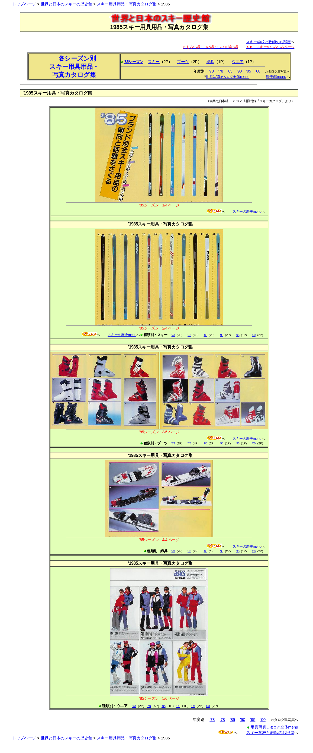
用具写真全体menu (227, 76)
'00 (258, 71)
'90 (239, 71)
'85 (230, 71)
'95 (248, 71)
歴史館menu (276, 76)
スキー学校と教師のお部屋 (268, 42)
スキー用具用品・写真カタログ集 (126, 4)
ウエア (238, 61)
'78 (220, 71)
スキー (154, 61)
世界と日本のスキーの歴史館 (66, 4)
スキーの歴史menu (247, 211)
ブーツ (183, 61)
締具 (210, 61)
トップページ (24, 4)
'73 (211, 71)
